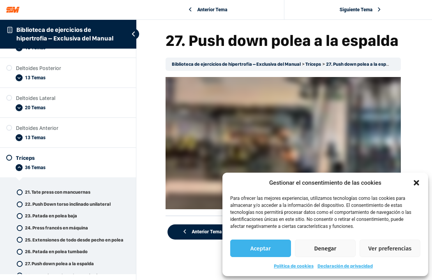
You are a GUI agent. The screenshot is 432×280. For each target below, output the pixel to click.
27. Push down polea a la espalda (362, 64)
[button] (416, 183)
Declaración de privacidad (345, 266)
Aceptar (260, 248)
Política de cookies (294, 266)
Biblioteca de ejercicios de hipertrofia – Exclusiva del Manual (238, 64)
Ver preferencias (390, 248)
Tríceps (315, 64)
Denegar (325, 248)
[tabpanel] (284, 142)
